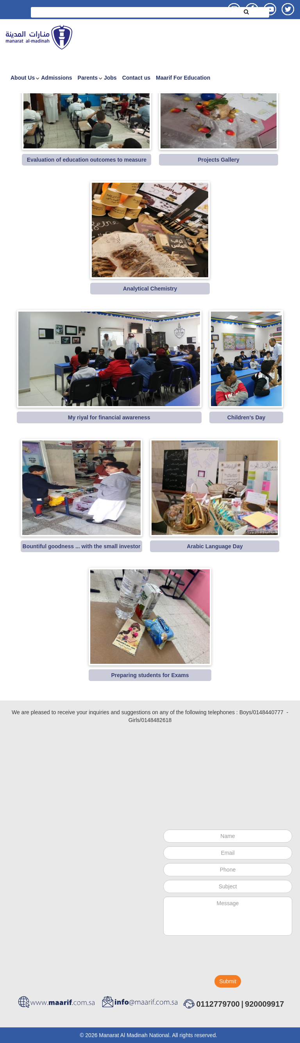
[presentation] (222, 957)
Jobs (110, 78)
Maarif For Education (183, 78)
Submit (227, 981)
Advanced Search (150, 24)
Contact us (136, 78)
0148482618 (156, 720)
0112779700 (217, 1004)
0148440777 (268, 712)
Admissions (56, 78)
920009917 (264, 1004)
